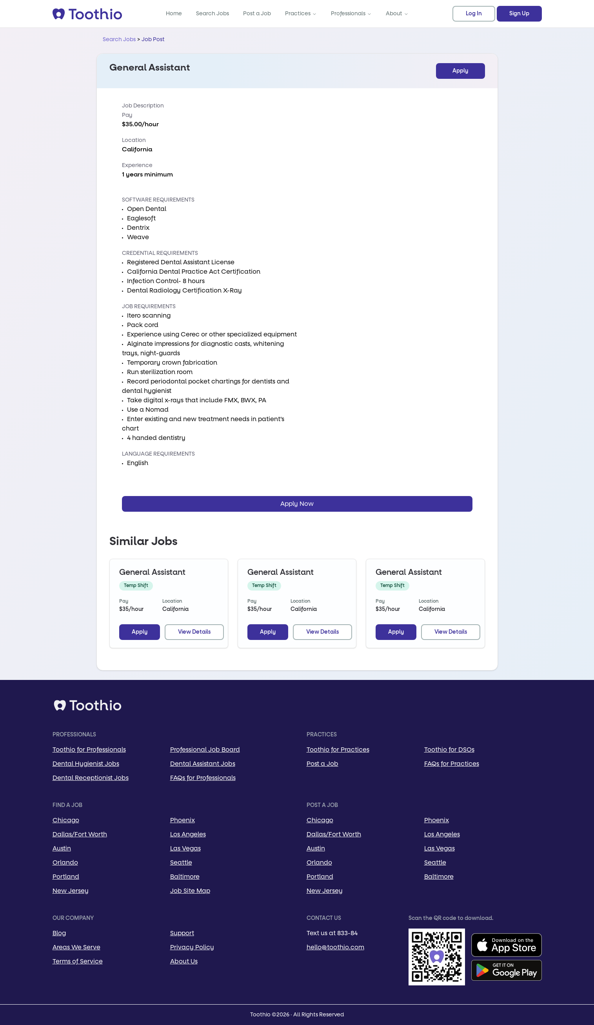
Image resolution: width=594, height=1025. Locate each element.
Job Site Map (190, 891)
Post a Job (257, 13)
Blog (59, 933)
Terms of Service (78, 961)
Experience (137, 165)
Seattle (181, 862)
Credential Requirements (160, 253)
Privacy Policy (192, 947)
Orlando (65, 862)
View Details (194, 632)
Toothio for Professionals (89, 749)
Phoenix (182, 820)
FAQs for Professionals (203, 778)
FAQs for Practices (451, 764)
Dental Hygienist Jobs (86, 764)
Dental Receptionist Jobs (91, 778)
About (397, 13)
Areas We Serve (76, 947)
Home (174, 13)
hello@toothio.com (335, 947)
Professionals (351, 13)
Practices (301, 13)
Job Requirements (149, 306)
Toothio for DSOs (449, 749)
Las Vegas (185, 848)
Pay (127, 115)
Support (182, 933)
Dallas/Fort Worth (80, 834)
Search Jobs (212, 13)
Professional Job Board (205, 749)
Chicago (66, 820)
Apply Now (297, 504)
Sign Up (519, 13)
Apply (460, 71)
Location (134, 140)
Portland (66, 876)
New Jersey (71, 891)
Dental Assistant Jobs (202, 764)
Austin (62, 848)
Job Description (143, 105)
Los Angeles (188, 834)
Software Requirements (158, 200)
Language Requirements (158, 454)
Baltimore (185, 876)
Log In (474, 13)
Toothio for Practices (338, 749)
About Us (184, 961)
